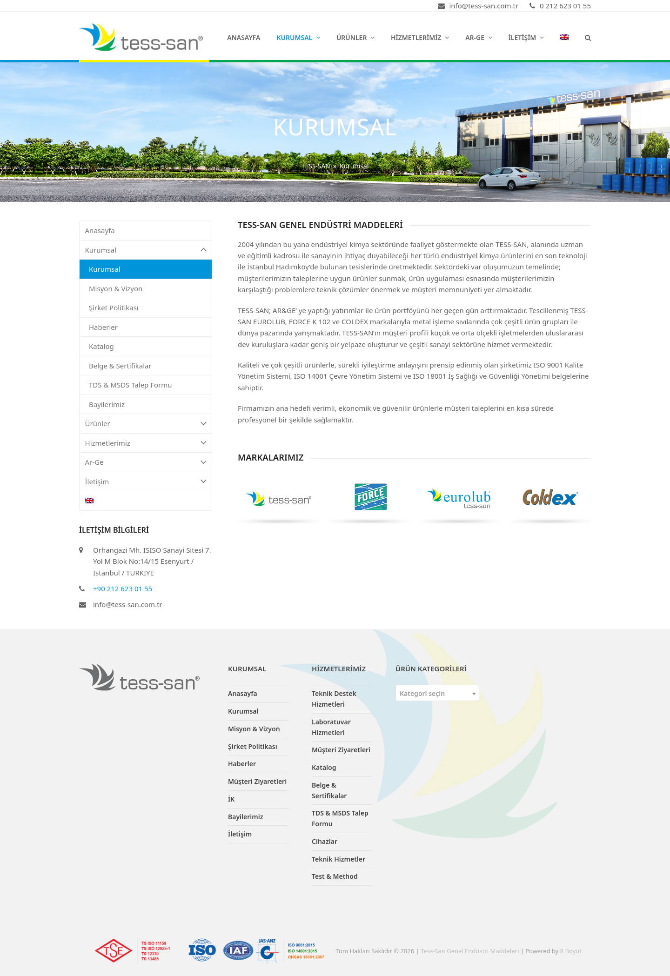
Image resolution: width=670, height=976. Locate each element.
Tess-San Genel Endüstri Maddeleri (470, 951)
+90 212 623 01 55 (122, 588)
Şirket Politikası (114, 307)
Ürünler (146, 423)
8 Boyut (571, 951)
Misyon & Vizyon (115, 288)
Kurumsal (146, 250)
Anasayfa (100, 230)
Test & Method (335, 876)
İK (231, 799)
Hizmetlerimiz (146, 443)
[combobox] (437, 693)
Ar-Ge (146, 462)
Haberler (103, 327)
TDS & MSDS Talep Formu (130, 384)
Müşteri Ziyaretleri (257, 781)
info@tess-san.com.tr (127, 604)
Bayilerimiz (107, 404)
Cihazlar (324, 841)
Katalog (101, 346)
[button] (588, 37)
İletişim (146, 481)
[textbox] (437, 693)
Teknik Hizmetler (338, 859)
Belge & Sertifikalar (120, 365)
